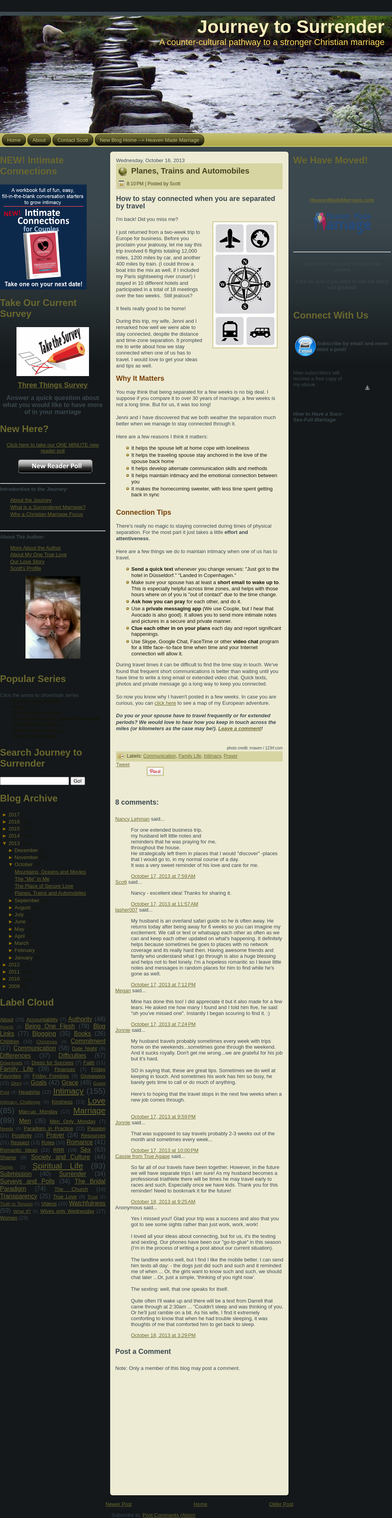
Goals (39, 1082)
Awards (6, 1027)
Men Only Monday (73, 1121)
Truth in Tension (16, 1203)
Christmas (46, 1041)
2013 (14, 843)
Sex (85, 1149)
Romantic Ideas (18, 1150)
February (25, 950)
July (19, 914)
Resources (93, 1135)
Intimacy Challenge (20, 1101)
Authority (80, 1019)
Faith (88, 1063)
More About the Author (35, 548)
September (27, 900)
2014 (14, 836)
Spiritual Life (58, 1165)
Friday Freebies (51, 1076)
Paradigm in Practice (48, 1128)
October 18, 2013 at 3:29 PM (163, 1335)
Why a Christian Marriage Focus (46, 514)
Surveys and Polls (27, 1181)
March (22, 943)
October (24, 864)
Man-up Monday (38, 1112)
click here (165, 703)
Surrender (72, 1174)
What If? (22, 1211)
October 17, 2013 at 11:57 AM (164, 904)
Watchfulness (87, 1203)
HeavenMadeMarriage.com (342, 200)
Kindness (62, 1102)
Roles (48, 1142)
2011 (14, 972)
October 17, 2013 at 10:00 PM (164, 1150)
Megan (123, 990)
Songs (6, 1166)
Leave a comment (239, 728)
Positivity (22, 1135)
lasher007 (126, 910)
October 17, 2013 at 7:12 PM (163, 985)
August (22, 907)
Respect (20, 1142)
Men (25, 1121)
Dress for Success (52, 1063)
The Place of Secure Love (44, 886)
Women (9, 1218)
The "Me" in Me (32, 879)
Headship (29, 1092)
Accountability (42, 1019)
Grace (70, 1082)
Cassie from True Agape (142, 1156)
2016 (14, 822)
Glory (16, 1083)
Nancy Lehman (132, 819)
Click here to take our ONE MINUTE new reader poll (53, 448)
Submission (16, 1174)
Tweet (123, 764)
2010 (14, 979)
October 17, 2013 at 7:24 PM (163, 1024)
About (6, 1019)
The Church (71, 1189)
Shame (8, 1157)
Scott (121, 882)
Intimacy (68, 1090)
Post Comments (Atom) (169, 1515)
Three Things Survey (52, 385)
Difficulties (72, 1055)
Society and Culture (60, 1157)
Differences (15, 1055)
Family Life (16, 1069)
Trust (92, 1196)
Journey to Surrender (291, 26)
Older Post (281, 1504)
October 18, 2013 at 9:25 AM (163, 1202)
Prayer (55, 1135)
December (26, 850)
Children (9, 1041)
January (24, 958)
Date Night (84, 1048)
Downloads (11, 1062)
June (20, 922)
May (19, 929)
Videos (49, 1204)
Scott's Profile (25, 568)
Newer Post (118, 1504)
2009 (14, 986)
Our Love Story (27, 562)
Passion (96, 1128)
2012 (14, 965)
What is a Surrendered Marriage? (47, 507)
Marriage (89, 1110)
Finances (64, 1069)
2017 (14, 815)
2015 (14, 829)
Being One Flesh (50, 1026)
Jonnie (122, 1030)
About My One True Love (38, 554)
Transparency (18, 1196)
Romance (80, 1142)
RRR (58, 1150)
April (20, 936)
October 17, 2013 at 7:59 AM (163, 876)
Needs (6, 1128)
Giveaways (92, 1076)
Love (96, 1100)
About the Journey (31, 500)
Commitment (88, 1041)
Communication (34, 1048)
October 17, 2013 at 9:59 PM (163, 1117)
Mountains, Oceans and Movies (50, 872)
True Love (64, 1197)
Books (82, 1033)
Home (200, 1504)
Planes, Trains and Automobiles (50, 893)
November (26, 857)
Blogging (44, 1033)
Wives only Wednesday (67, 1211)
